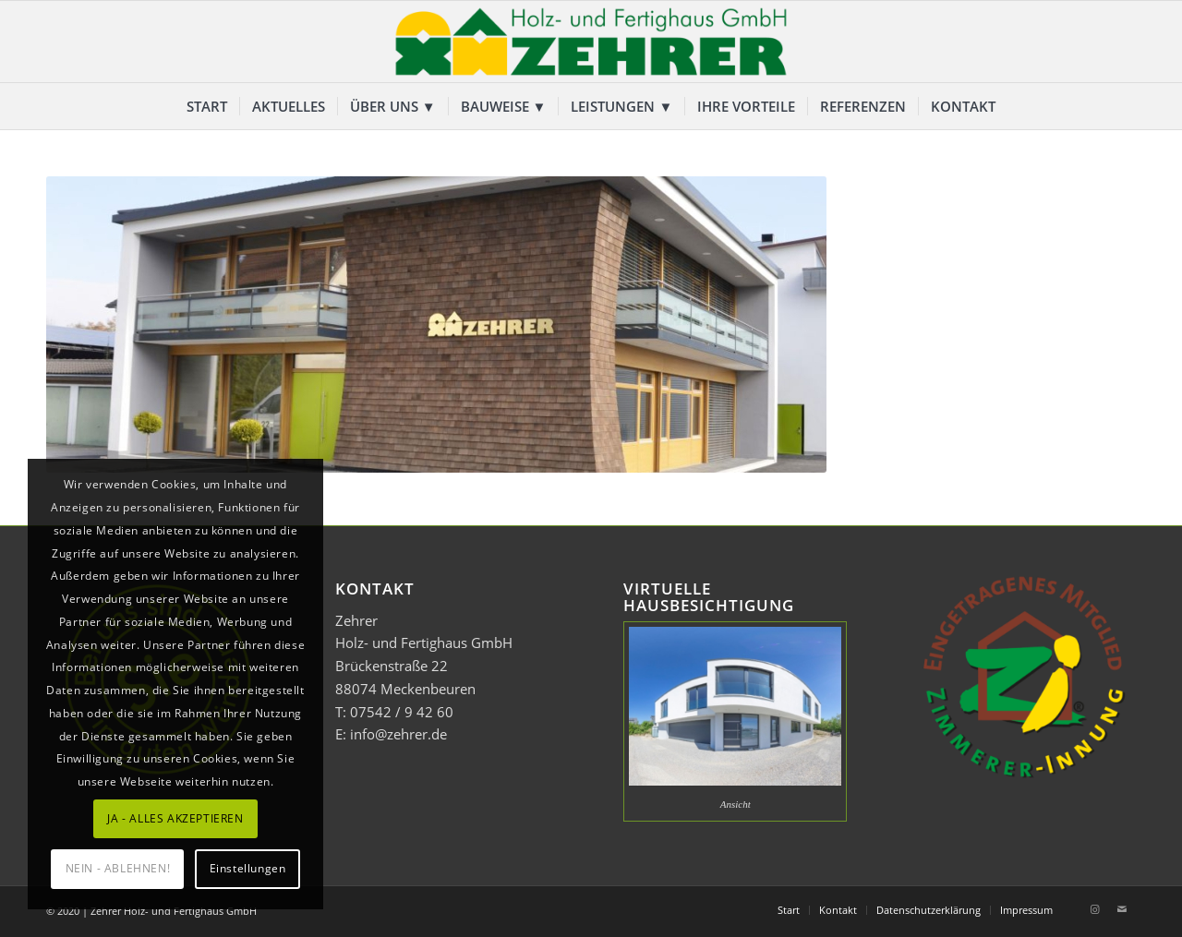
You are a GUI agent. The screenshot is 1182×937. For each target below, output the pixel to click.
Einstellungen (248, 868)
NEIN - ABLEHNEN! (118, 868)
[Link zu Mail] (1122, 909)
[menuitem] (207, 106)
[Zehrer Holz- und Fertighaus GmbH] (591, 41)
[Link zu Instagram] (1094, 909)
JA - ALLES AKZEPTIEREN (175, 818)
